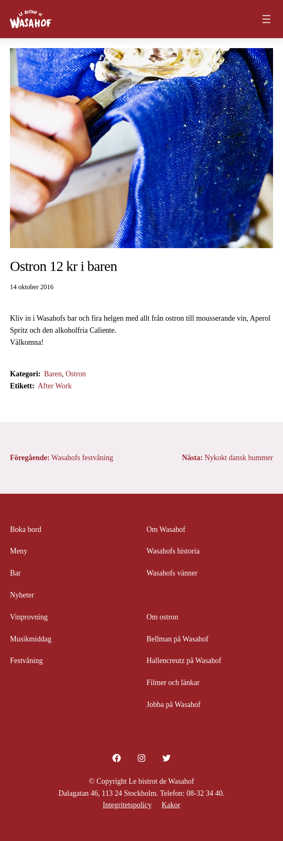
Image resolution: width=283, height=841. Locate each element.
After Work (55, 386)
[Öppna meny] (266, 19)
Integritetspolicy (127, 805)
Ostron (76, 374)
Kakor (170, 805)
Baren (53, 374)
